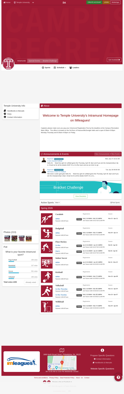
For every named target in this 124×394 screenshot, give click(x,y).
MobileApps (115, 2)
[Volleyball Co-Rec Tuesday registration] (92, 294)
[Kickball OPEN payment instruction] (64, 279)
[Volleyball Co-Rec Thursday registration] (92, 289)
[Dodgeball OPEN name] (57, 233)
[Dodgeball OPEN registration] (92, 233)
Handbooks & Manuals (14, 111)
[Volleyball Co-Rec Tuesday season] (113, 294)
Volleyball (59, 285)
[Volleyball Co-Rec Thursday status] (79, 289)
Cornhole (59, 214)
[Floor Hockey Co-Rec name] (57, 245)
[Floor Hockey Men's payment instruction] (64, 253)
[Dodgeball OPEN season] (113, 233)
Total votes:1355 (10, 282)
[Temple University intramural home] (21, 61)
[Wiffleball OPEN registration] (92, 306)
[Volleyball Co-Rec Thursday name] (61, 289)
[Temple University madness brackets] (49, 61)
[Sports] (46, 67)
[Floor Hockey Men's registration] (92, 251)
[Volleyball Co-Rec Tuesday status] (79, 295)
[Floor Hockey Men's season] (112, 251)
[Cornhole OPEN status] (79, 219)
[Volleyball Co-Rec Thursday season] (113, 289)
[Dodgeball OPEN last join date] (94, 235)
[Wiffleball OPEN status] (79, 306)
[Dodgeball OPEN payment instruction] (64, 235)
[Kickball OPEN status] (79, 277)
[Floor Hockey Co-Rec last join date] (94, 247)
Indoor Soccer (61, 258)
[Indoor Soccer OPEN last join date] (94, 264)
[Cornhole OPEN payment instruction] (64, 221)
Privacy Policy (53, 378)
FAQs (8, 114)
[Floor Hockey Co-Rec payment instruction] (64, 247)
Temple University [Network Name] (22, 2)
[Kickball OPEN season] (113, 276)
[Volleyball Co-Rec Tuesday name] (61, 295)
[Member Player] (64, 2)
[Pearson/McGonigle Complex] (62, 363)
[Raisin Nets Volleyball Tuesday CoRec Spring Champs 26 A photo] (21, 238)
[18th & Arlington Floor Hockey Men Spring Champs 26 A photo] (29, 238)
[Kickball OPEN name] (57, 276)
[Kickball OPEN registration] (92, 276)
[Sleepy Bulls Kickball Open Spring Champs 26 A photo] (14, 238)
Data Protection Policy (67, 378)
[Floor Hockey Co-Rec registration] (92, 245)
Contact (86, 378)
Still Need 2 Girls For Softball (56, 172)
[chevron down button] (33, 2)
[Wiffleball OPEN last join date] (94, 308)
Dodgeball (59, 228)
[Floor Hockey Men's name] (57, 251)
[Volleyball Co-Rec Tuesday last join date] (94, 296)
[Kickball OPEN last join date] (94, 278)
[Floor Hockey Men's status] (79, 251)
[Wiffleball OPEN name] (57, 306)
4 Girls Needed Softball (54, 161)
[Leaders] (74, 67)
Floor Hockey (61, 242)
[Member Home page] (6, 2)
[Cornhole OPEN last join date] (94, 220)
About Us (79, 378)
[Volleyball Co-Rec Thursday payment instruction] (64, 291)
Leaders (76, 68)
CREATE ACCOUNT (94, 2)
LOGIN (106, 2)
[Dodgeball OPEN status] (79, 233)
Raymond (50, 159)
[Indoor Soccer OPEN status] (79, 263)
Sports (47, 68)
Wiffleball (59, 302)
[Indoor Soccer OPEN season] (113, 262)
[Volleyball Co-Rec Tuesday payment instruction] (64, 297)
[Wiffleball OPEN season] (113, 306)
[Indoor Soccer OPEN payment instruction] (64, 265)
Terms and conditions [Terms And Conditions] (41, 378)
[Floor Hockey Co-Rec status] (79, 245)
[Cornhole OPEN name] (57, 219)
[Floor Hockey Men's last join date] (94, 253)
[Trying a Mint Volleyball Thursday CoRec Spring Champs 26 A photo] (7, 238)
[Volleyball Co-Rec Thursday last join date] (94, 291)
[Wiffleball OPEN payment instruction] (64, 308)
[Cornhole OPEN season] (113, 218)
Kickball (59, 272)
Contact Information (13, 117)
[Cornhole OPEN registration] (92, 218)
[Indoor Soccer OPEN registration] (92, 262)
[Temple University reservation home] (34, 61)
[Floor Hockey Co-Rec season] (112, 245)
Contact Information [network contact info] (103, 359)
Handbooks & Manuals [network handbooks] (103, 363)
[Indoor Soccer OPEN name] (57, 262)
